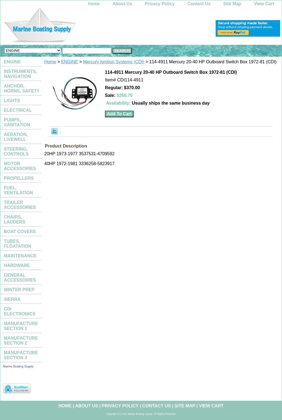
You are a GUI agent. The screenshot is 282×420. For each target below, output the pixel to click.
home (94, 3)
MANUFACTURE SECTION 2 (21, 340)
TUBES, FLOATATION (17, 244)
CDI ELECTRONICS (20, 311)
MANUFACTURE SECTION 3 (21, 355)
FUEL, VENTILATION (18, 190)
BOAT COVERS (20, 231)
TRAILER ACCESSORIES (20, 205)
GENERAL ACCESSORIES (20, 277)
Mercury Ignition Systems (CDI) (113, 61)
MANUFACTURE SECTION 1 (21, 326)
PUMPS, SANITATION (17, 122)
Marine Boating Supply (18, 366)
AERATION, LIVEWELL (16, 137)
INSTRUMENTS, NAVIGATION (20, 74)
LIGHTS (12, 100)
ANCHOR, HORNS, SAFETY (22, 88)
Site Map (232, 3)
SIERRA (12, 299)
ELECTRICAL (18, 110)
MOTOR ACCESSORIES (20, 166)
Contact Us (198, 3)
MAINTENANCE (20, 255)
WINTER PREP (19, 289)
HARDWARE (17, 265)
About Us (122, 3)
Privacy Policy (160, 3)
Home (50, 61)
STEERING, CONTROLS (16, 151)
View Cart (264, 3)
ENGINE (69, 61)
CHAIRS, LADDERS (14, 219)
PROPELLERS (19, 178)
